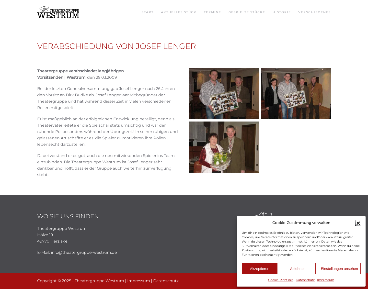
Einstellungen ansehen (339, 269)
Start (148, 12)
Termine (212, 12)
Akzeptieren (259, 269)
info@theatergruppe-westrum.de (84, 252)
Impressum (325, 280)
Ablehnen (297, 269)
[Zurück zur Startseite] (58, 12)
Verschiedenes (314, 12)
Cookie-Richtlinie (280, 280)
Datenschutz (305, 280)
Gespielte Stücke (247, 12)
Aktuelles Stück (178, 12)
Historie (282, 12)
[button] (358, 222)
